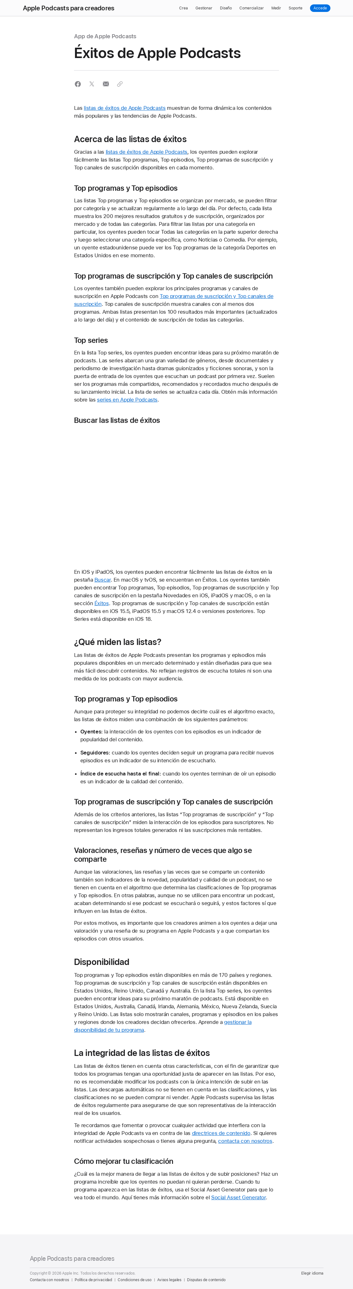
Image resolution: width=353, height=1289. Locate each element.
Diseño (226, 8)
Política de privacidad (93, 1280)
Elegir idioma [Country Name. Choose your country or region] (312, 1273)
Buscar (102, 580)
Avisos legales (169, 1280)
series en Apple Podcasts (127, 400)
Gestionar (203, 8)
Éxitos (101, 603)
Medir (276, 8)
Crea (183, 8)
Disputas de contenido (206, 1280)
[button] (78, 84)
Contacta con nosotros (49, 1280)
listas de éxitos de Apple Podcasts (124, 108)
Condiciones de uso (135, 1280)
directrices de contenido (221, 1133)
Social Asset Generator (238, 1197)
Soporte (295, 8)
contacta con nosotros (245, 1141)
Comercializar (251, 8)
